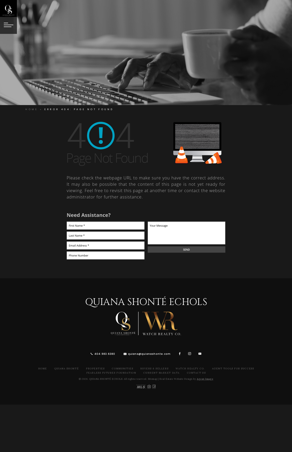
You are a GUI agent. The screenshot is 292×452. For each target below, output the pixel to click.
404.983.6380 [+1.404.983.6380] (104, 354)
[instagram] (189, 353)
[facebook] (180, 353)
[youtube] (199, 353)
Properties (95, 368)
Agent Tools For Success (233, 368)
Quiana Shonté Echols (146, 302)
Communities (122, 368)
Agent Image (205, 378)
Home (42, 368)
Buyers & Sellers (154, 368)
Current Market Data (161, 372)
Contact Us (196, 372)
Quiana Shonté (66, 368)
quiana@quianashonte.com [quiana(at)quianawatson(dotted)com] (149, 354)
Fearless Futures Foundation (111, 372)
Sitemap (152, 378)
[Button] (8, 25)
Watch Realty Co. (190, 368)
